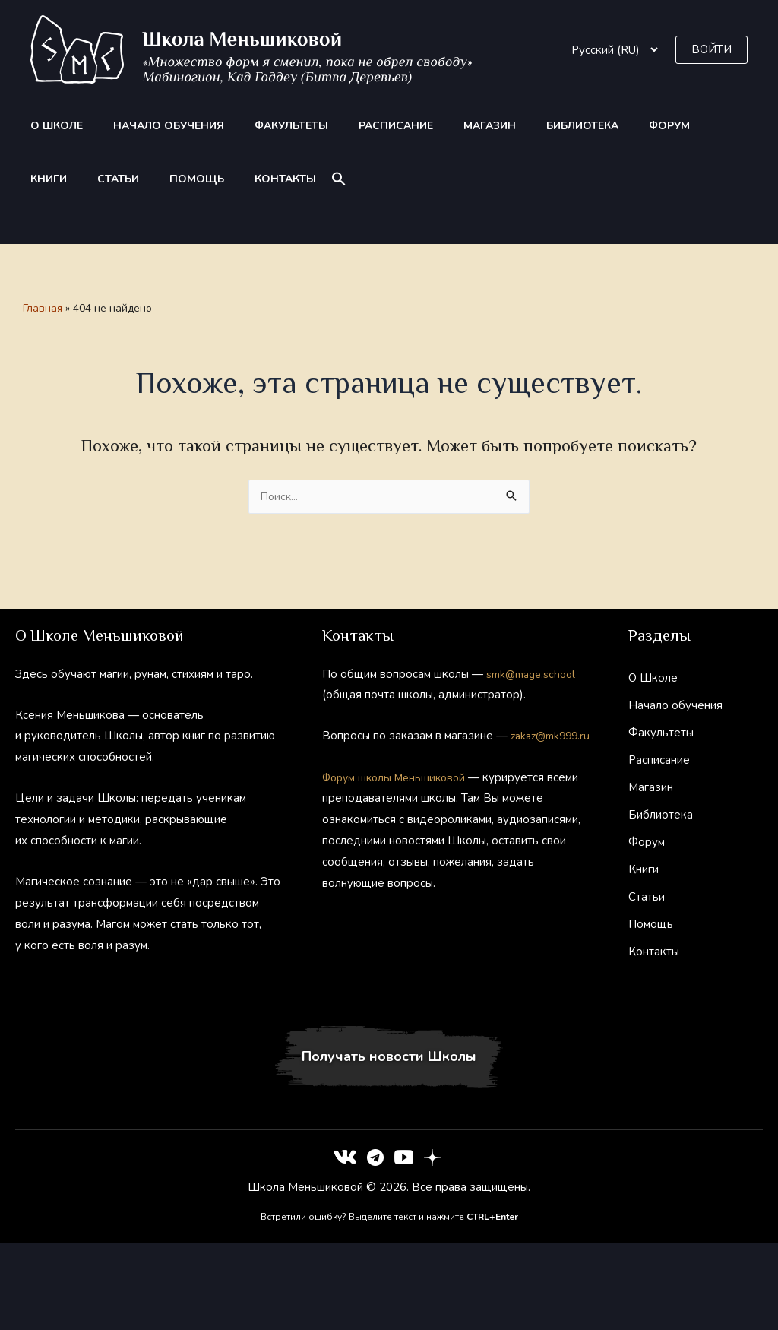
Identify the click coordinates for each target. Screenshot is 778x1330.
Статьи (683, 126)
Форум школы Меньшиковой (398, 798)
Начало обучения (144, 126)
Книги (627, 126)
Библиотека (500, 126)
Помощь (48, 179)
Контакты (122, 179)
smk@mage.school (534, 674)
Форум (572, 126)
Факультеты (252, 126)
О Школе (47, 126)
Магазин (422, 126)
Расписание (342, 126)
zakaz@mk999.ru (365, 757)
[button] (711, 50)
